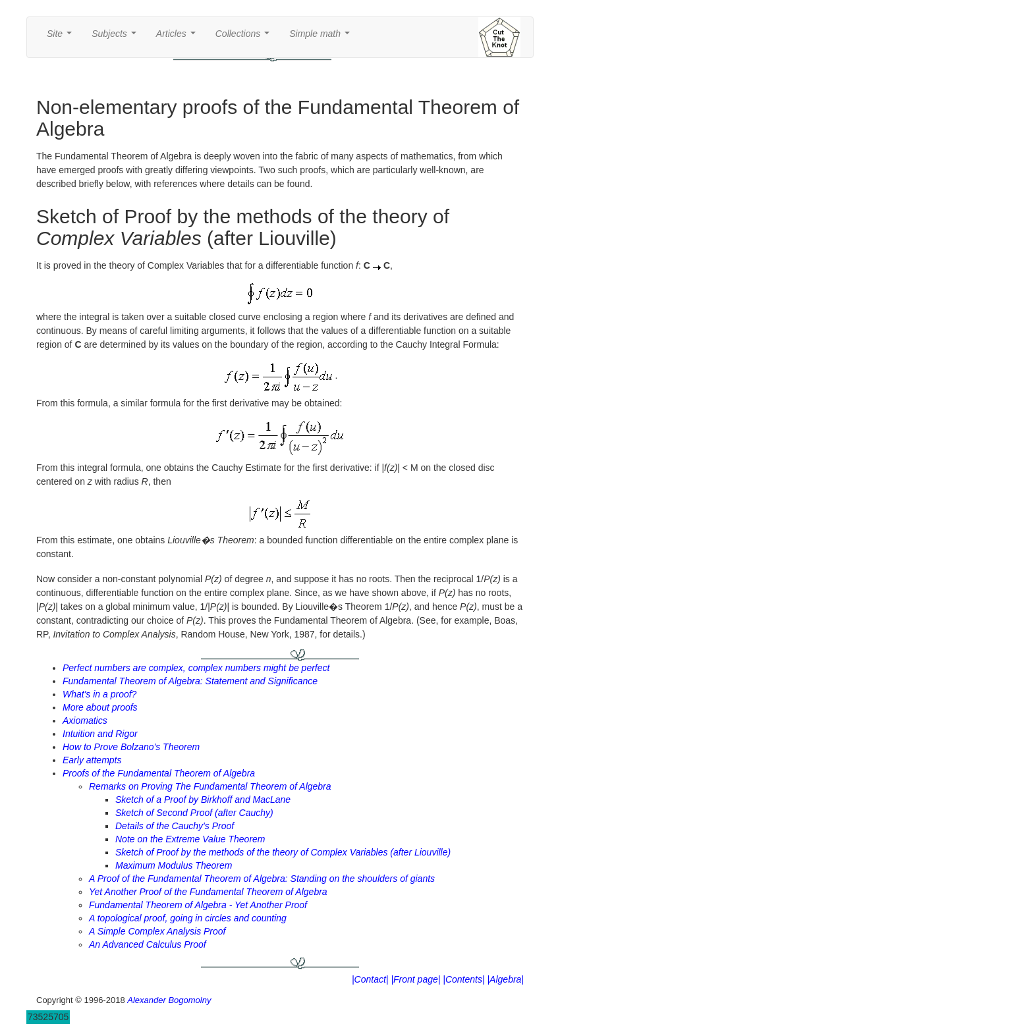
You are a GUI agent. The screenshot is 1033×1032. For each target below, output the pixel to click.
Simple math (321, 37)
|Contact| (370, 979)
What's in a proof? (99, 694)
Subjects (116, 37)
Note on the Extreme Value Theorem (190, 839)
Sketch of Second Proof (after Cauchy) (194, 812)
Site (62, 37)
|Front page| (415, 979)
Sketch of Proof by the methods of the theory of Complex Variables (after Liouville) (283, 852)
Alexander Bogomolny (169, 1000)
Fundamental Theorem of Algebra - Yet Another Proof (198, 905)
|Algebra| (505, 979)
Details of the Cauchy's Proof (174, 826)
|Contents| (463, 979)
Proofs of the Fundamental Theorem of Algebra (159, 773)
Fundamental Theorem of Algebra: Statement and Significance (190, 681)
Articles (178, 37)
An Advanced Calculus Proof (147, 944)
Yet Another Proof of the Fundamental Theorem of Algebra (208, 891)
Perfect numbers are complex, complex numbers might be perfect (196, 668)
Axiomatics (85, 720)
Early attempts (92, 760)
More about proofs (100, 707)
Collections (245, 37)
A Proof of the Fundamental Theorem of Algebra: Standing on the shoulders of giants (262, 878)
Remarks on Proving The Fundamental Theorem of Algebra (210, 786)
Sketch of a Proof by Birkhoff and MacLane (203, 799)
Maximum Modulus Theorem (173, 865)
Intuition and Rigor (100, 733)
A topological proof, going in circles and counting (188, 918)
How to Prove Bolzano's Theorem (131, 747)
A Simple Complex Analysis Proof (157, 931)
